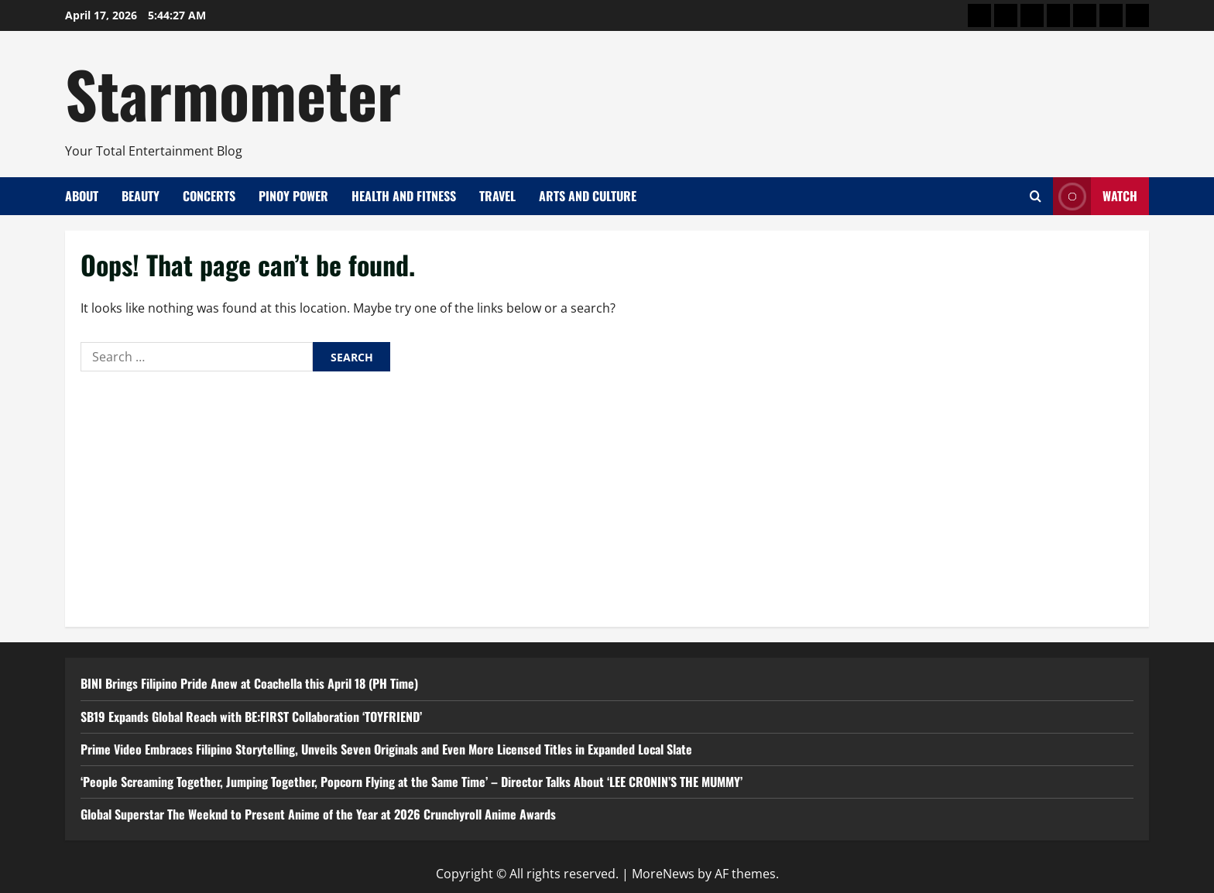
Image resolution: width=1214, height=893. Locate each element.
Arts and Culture (587, 195)
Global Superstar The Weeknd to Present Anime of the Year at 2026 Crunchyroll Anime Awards (318, 814)
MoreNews (663, 873)
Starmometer (233, 92)
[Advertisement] (607, 495)
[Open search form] (1035, 196)
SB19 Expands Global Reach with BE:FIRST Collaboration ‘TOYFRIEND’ (251, 716)
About (81, 195)
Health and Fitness (404, 195)
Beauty (140, 195)
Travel (497, 195)
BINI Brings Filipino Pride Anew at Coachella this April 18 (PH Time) (249, 683)
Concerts (209, 195)
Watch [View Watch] (1095, 196)
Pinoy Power (293, 195)
